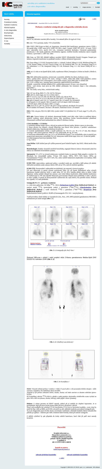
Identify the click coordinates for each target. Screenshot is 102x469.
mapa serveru (86, 7)
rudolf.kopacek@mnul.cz (61, 449)
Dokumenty (8, 35)
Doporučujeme (9, 38)
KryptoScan (88, 189)
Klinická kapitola (9, 27)
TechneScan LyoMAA (67, 185)
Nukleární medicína (10, 25)
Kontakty (7, 43)
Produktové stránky (10, 22)
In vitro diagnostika (10, 30)
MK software (96, 467)
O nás (6, 41)
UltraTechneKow (85, 187)
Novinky (6, 19)
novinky (75, 7)
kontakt (97, 7)
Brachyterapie (8, 33)
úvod (67, 7)
